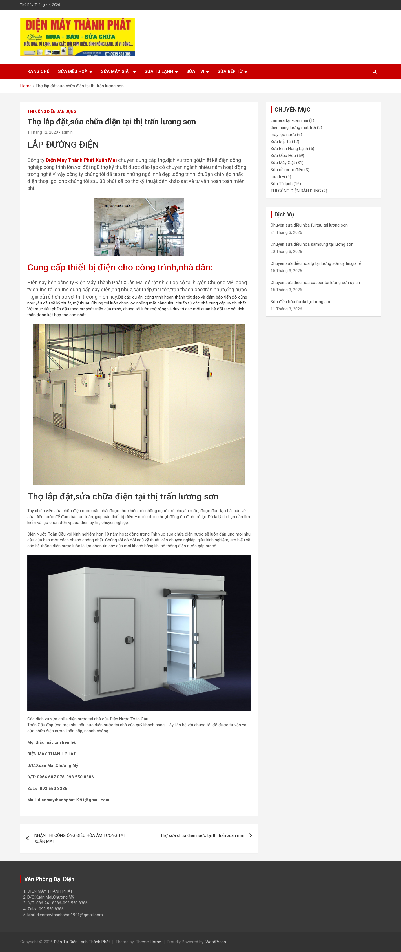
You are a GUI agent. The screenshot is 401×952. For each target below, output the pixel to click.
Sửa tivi (195, 71)
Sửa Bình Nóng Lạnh (289, 148)
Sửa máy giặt (116, 71)
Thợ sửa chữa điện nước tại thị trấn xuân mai (202, 835)
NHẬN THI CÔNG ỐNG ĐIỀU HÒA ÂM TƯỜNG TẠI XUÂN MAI (79, 838)
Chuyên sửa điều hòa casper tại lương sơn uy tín (315, 282)
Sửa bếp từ (230, 71)
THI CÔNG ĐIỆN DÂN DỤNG (52, 111)
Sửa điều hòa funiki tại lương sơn (301, 301)
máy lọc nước (283, 134)
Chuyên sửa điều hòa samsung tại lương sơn (312, 244)
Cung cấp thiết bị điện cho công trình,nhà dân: (120, 267)
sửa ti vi (278, 176)
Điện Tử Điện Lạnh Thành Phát (82, 941)
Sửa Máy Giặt (283, 162)
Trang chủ (37, 71)
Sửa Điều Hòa (283, 155)
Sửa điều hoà (73, 71)
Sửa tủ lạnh (159, 71)
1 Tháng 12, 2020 (42, 132)
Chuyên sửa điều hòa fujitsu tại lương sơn (309, 225)
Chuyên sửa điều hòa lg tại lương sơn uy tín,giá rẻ (316, 263)
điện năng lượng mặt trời (293, 127)
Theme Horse (148, 941)
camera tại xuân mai (289, 120)
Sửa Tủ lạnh (282, 183)
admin (67, 132)
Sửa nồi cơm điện (287, 169)
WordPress (215, 941)
